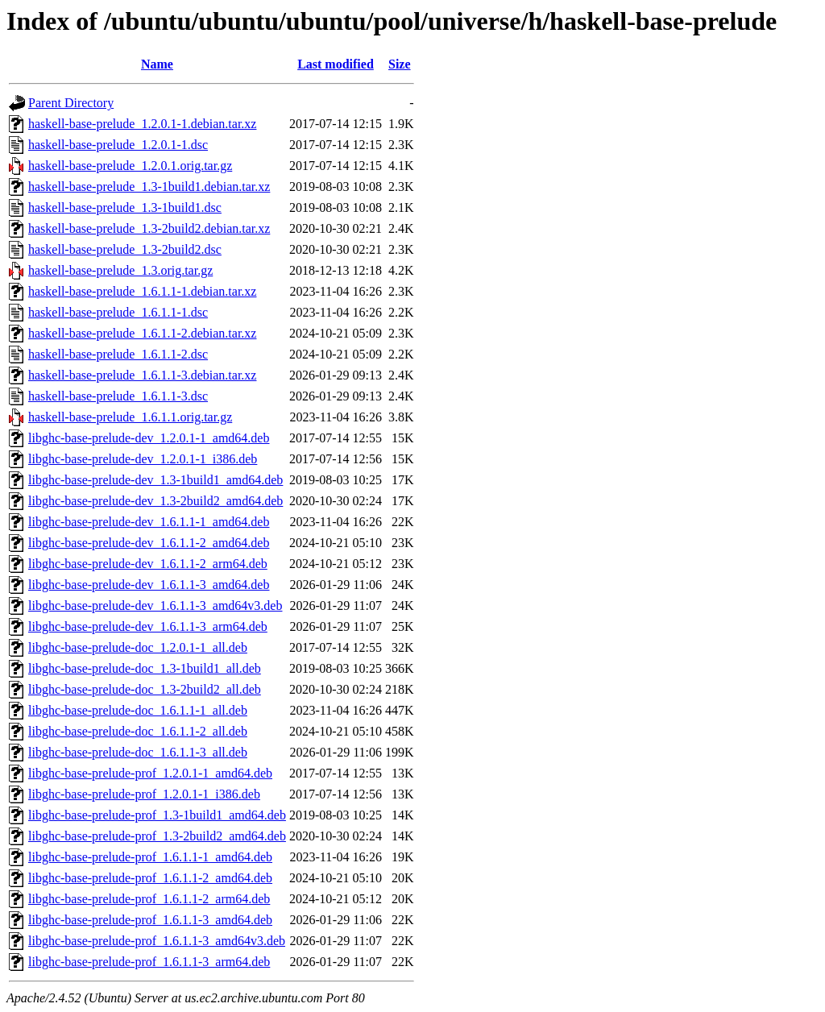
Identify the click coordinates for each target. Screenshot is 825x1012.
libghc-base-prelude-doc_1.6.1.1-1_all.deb (137, 710)
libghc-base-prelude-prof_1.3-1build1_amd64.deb (157, 815)
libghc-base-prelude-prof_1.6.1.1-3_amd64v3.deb (156, 941)
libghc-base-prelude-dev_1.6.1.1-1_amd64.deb (148, 522)
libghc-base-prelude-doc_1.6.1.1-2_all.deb (137, 731)
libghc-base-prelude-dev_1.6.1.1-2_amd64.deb (148, 543)
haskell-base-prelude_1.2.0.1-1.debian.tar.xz (142, 124)
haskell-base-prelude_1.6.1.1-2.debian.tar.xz (142, 333)
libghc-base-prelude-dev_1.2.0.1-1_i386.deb (142, 459)
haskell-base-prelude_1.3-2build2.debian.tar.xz (149, 228)
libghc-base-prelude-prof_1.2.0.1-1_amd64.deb (150, 773)
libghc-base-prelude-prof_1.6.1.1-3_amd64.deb (150, 920)
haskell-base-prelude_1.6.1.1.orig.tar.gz (130, 417)
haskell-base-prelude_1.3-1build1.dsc (125, 207)
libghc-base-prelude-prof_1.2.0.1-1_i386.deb (144, 794)
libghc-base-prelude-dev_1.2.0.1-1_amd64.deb (148, 438)
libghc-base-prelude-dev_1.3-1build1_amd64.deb (155, 480)
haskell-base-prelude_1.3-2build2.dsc (125, 249)
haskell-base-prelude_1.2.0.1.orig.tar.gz (130, 165)
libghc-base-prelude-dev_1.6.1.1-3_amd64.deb (148, 584)
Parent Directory (71, 103)
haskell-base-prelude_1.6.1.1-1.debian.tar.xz (142, 291)
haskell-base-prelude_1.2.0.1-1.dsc (118, 144)
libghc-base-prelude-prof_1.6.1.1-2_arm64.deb (149, 899)
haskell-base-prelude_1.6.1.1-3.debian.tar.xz (142, 375)
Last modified (335, 64)
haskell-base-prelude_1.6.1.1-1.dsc (118, 312)
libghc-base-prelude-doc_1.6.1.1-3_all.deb (137, 752)
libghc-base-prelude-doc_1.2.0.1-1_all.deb (137, 647)
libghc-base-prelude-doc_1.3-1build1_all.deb (144, 668)
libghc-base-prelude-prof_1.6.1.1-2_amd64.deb (150, 878)
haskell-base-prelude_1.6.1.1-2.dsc (118, 354)
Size (399, 64)
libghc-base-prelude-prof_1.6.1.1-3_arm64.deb (149, 961)
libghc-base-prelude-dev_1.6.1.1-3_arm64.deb (147, 626)
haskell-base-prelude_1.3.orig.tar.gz (120, 270)
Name (157, 64)
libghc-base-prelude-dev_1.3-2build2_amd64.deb (155, 501)
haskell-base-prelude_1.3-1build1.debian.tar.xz (149, 186)
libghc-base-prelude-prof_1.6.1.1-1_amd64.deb (150, 857)
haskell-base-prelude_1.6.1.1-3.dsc (118, 396)
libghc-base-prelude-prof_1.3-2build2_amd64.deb (157, 836)
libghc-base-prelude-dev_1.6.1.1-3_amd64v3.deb (155, 605)
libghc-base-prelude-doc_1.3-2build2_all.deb (144, 689)
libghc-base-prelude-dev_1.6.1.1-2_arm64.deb (147, 563)
